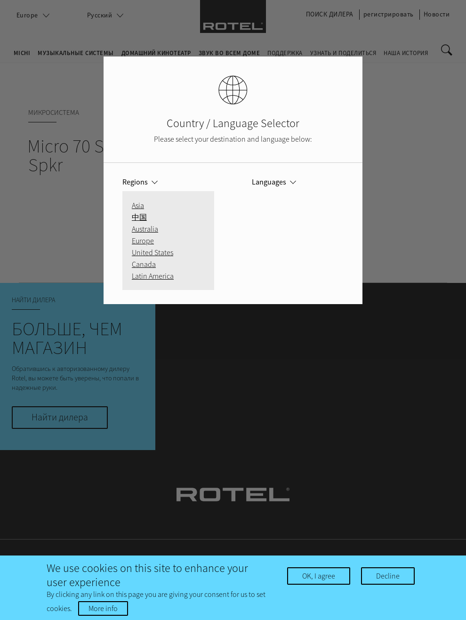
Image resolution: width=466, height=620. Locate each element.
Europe (143, 240)
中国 (139, 217)
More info (103, 608)
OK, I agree (318, 575)
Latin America (153, 276)
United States (152, 252)
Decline (388, 575)
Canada (144, 264)
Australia (145, 229)
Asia (138, 205)
